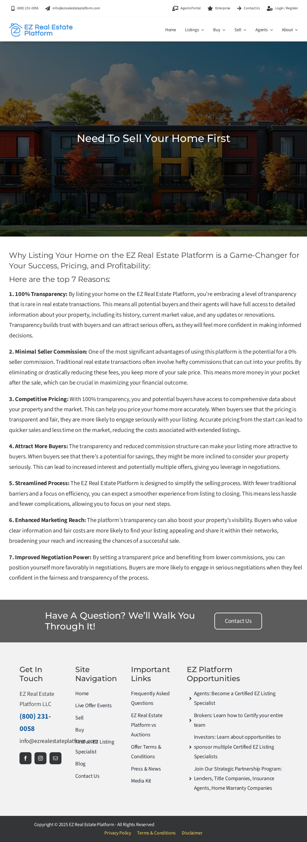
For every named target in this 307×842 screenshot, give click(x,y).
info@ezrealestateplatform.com (58, 741)
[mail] (55, 758)
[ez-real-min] (41, 26)
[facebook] (25, 758)
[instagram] (40, 758)
